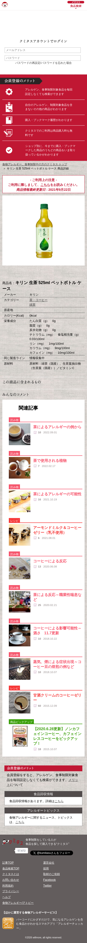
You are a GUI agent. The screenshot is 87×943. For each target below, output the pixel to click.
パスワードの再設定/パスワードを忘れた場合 (43, 63)
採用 (46, 868)
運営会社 (48, 862)
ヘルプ (6, 897)
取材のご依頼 (51, 874)
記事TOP (8, 862)
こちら (45, 185)
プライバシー (10, 891)
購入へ (20, 273)
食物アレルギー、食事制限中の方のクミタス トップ (34, 164)
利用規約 (7, 885)
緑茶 (32, 304)
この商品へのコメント (66, 273)
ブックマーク (43, 273)
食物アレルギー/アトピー (18, 902)
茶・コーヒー (38, 300)
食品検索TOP (10, 868)
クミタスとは (10, 874)
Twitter (47, 885)
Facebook (49, 879)
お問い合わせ (10, 879)
